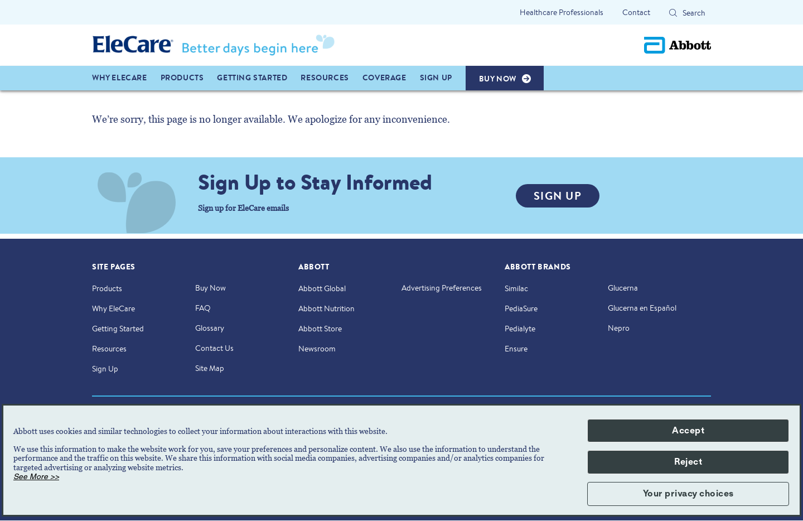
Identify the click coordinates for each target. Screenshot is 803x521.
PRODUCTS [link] (182, 77)
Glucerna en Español (642, 308)
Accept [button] (688, 430)
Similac (516, 288)
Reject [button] (688, 461)
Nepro (619, 328)
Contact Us (214, 348)
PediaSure (521, 308)
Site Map (209, 368)
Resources (109, 349)
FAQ (203, 308)
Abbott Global (322, 288)
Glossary (209, 328)
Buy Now (210, 288)
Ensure (516, 349)
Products (107, 288)
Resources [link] (325, 77)
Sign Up (105, 369)
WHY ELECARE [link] (119, 77)
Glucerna (623, 288)
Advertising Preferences (442, 288)
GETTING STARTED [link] (252, 77)
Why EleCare (113, 308)
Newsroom (317, 349)
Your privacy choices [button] (688, 493)
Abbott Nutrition (326, 308)
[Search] (673, 13)
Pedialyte (520, 329)
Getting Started (118, 329)
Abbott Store (320, 329)
